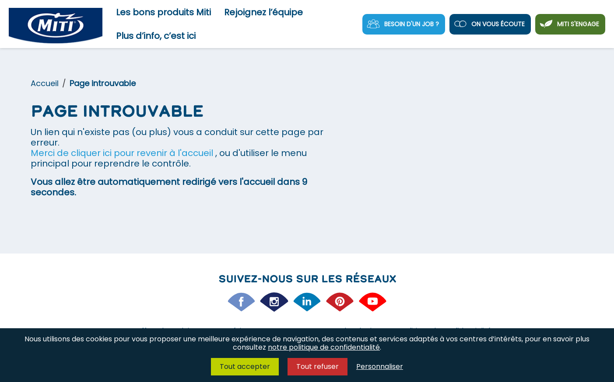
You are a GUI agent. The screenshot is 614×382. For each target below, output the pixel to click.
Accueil (45, 83)
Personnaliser (379, 366)
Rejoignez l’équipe (263, 12)
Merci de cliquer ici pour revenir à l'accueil (123, 153)
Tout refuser (317, 366)
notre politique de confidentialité (324, 347)
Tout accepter (245, 366)
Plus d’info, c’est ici (156, 36)
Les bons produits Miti (163, 12)
